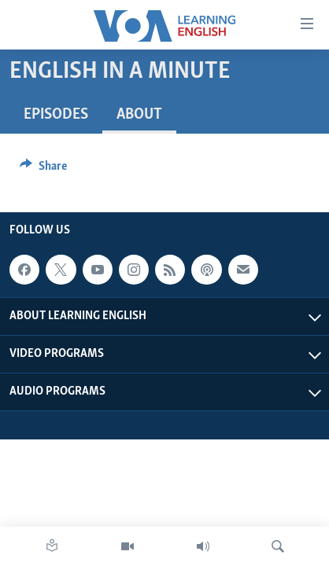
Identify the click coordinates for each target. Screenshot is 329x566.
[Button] (43, 170)
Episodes (56, 115)
